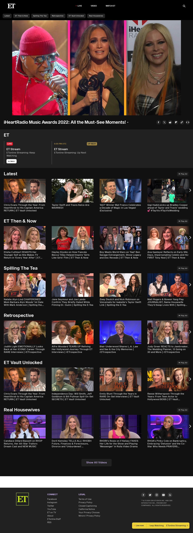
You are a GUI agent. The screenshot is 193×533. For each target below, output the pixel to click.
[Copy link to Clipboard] (181, 123)
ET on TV (51, 512)
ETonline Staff (54, 519)
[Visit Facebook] (143, 495)
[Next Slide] (190, 191)
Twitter (50, 505)
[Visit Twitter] (150, 495)
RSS (49, 522)
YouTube (51, 509)
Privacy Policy (85, 502)
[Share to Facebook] (158, 123)
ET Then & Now (21, 16)
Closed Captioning (88, 505)
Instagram (52, 502)
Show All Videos (96, 463)
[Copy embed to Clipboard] (187, 123)
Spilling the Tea (40, 16)
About (50, 515)
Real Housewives (96, 16)
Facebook (52, 499)
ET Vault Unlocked (76, 16)
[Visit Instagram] (156, 495)
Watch (11, 161)
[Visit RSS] (170, 495)
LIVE (80, 5)
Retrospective (57, 16)
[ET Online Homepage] (11, 6)
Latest (7, 16)
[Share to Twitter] (164, 123)
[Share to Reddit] (170, 123)
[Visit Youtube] (163, 495)
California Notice (87, 509)
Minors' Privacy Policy (89, 515)
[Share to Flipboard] (176, 123)
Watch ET (110, 5)
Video (94, 5)
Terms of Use (85, 499)
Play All (183, 174)
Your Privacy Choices (89, 512)
